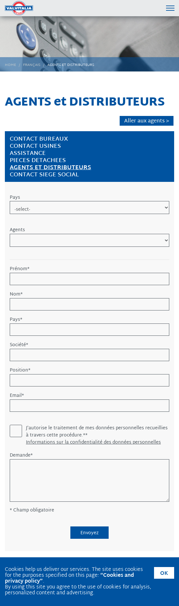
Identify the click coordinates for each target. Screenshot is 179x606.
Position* (20, 370)
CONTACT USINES (35, 146)
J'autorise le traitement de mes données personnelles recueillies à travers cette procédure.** (97, 432)
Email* (17, 395)
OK (164, 573)
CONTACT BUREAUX (39, 139)
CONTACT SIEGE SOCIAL (44, 175)
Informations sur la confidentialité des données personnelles (93, 442)
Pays (15, 197)
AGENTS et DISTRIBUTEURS (50, 167)
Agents (17, 230)
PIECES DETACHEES (38, 160)
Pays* (16, 319)
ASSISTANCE (28, 153)
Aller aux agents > (146, 121)
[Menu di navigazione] (170, 8)
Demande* (21, 455)
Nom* (16, 294)
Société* (19, 345)
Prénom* (20, 269)
